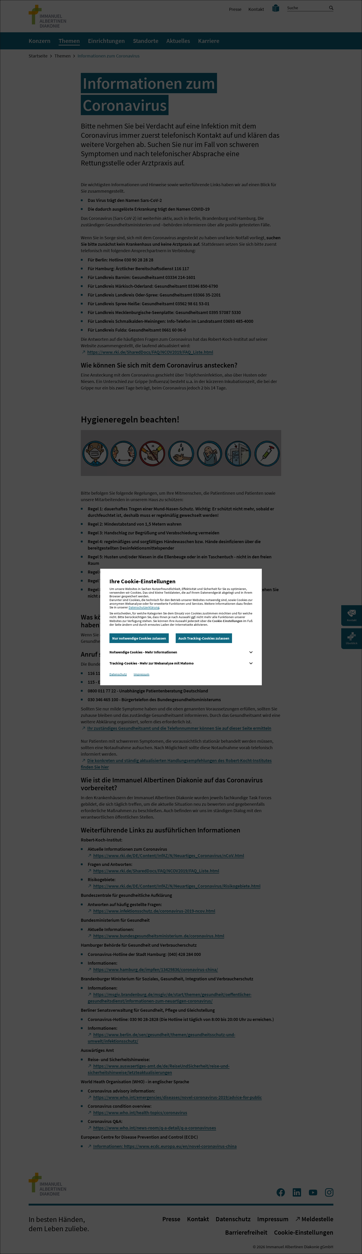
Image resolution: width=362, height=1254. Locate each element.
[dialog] (181, 627)
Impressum (141, 674)
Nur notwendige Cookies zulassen (139, 638)
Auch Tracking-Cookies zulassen (203, 638)
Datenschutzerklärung (144, 607)
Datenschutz (118, 674)
